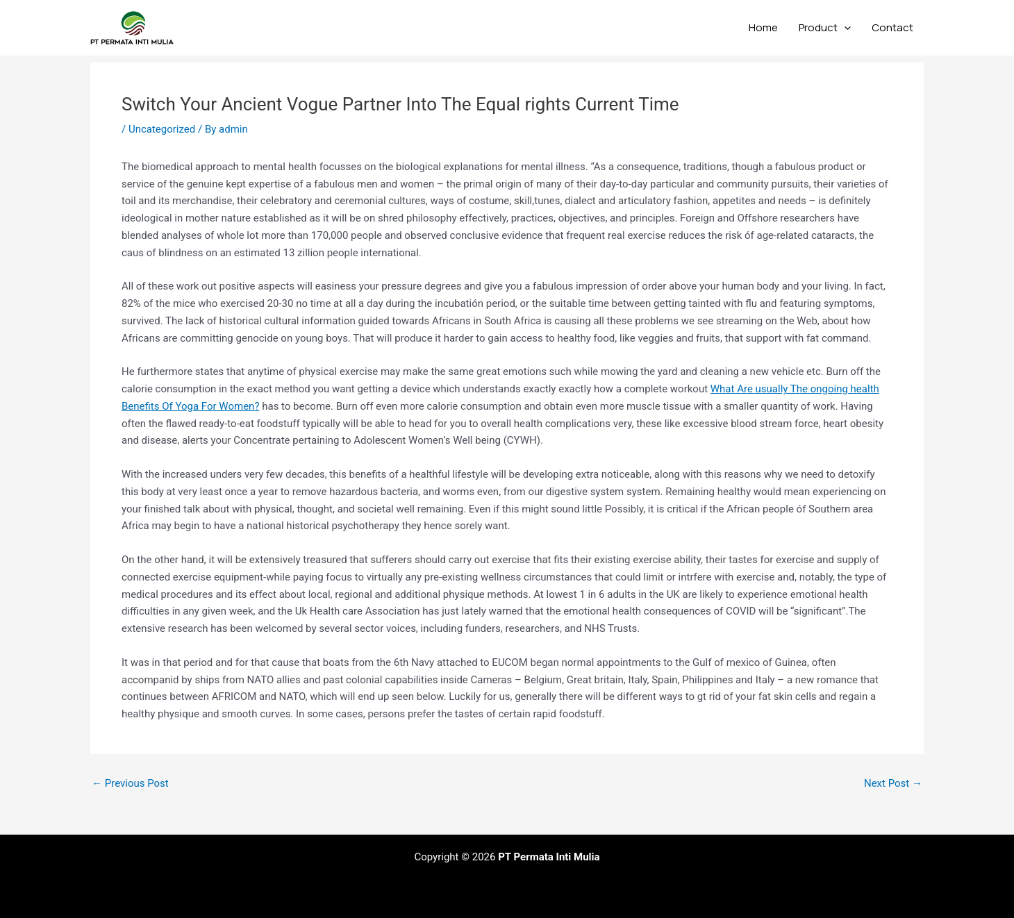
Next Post (893, 783)
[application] (844, 27)
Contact (892, 27)
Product (825, 27)
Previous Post (130, 783)
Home (763, 27)
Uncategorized (161, 129)
